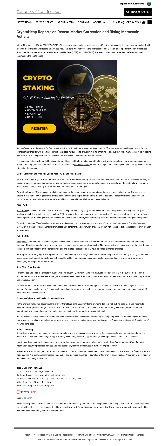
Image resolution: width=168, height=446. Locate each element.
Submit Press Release (64, 435)
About (27, 435)
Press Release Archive (42, 435)
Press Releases (44, 22)
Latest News (24, 22)
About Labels (65, 22)
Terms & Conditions (86, 435)
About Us (99, 22)
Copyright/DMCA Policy (108, 435)
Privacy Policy (127, 435)
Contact (83, 22)
